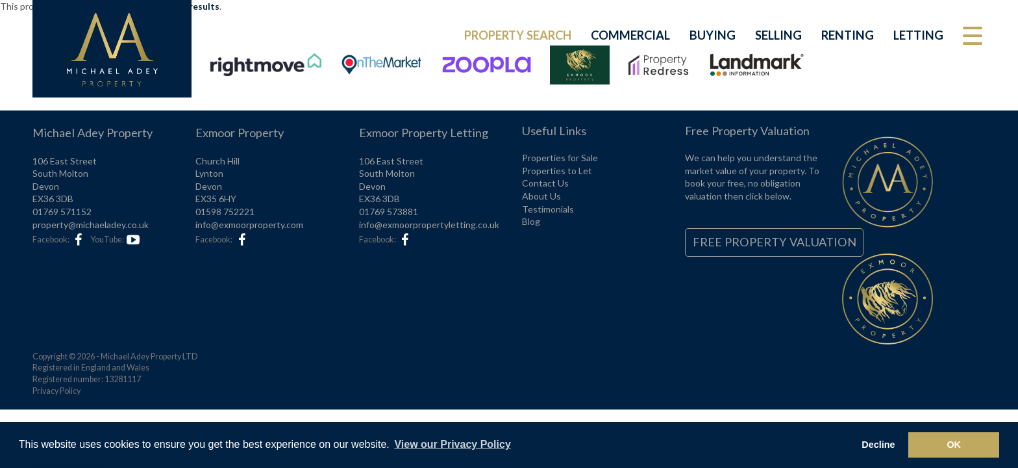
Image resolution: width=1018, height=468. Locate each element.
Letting (918, 35)
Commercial (630, 35)
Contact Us (545, 182)
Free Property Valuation (774, 242)
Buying (712, 35)
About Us (541, 196)
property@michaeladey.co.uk (90, 224)
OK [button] (954, 444)
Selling (778, 35)
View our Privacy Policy (452, 444)
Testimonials (548, 208)
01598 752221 (225, 211)
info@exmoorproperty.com (249, 224)
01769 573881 (388, 211)
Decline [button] (878, 444)
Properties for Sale (560, 157)
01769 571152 (62, 211)
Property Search (517, 35)
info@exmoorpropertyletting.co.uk (429, 224)
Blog (531, 221)
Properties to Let (557, 170)
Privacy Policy (56, 391)
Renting (847, 35)
